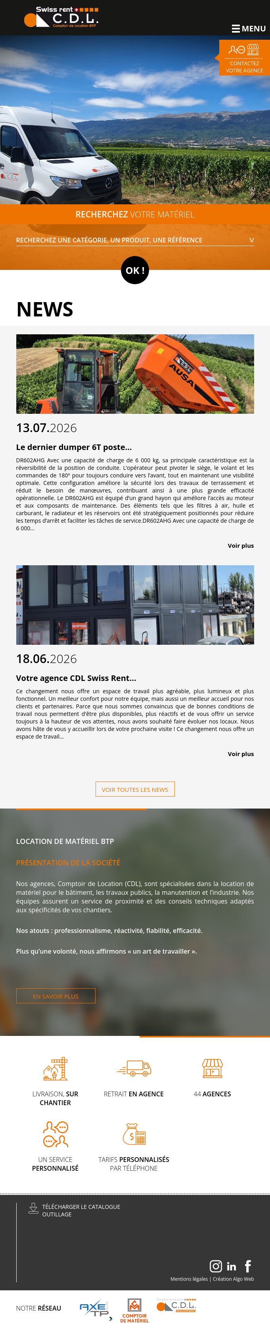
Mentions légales (189, 1279)
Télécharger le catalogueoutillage (81, 1210)
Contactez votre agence (244, 67)
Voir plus (241, 545)
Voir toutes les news (135, 789)
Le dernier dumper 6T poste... (74, 447)
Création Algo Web (233, 1279)
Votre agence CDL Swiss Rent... (76, 678)
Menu (249, 28)
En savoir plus (56, 996)
